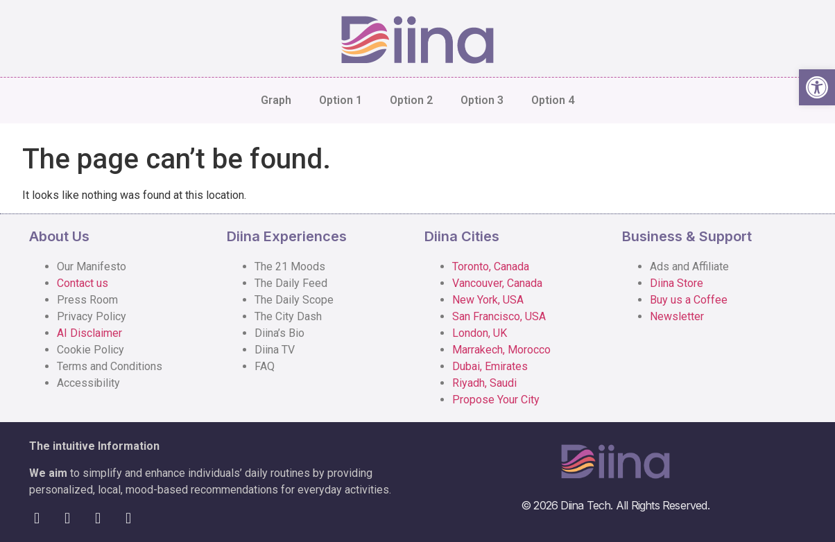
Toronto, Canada (490, 266)
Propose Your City (496, 399)
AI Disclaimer (89, 333)
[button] (817, 87)
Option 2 (411, 100)
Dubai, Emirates (490, 366)
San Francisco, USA (499, 316)
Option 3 (481, 100)
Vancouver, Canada (497, 283)
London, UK (479, 333)
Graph (276, 100)
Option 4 (552, 100)
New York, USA (488, 299)
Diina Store (676, 283)
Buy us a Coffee (689, 299)
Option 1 (340, 100)
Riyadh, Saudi (484, 383)
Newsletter (677, 316)
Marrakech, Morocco (501, 349)
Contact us (82, 283)
